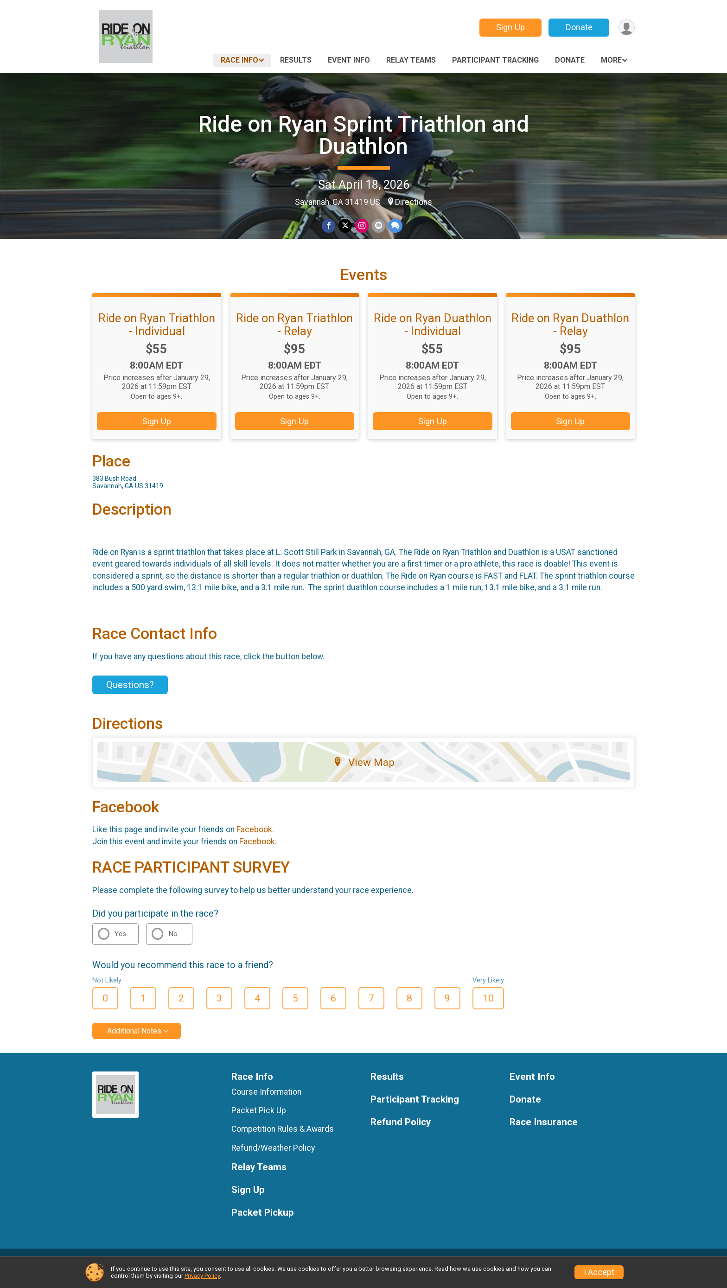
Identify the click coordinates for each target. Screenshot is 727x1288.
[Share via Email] (378, 226)
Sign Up (509, 27)
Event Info (349, 60)
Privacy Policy (202, 1275)
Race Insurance (544, 1133)
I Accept (599, 1272)
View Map (364, 773)
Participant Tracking (495, 60)
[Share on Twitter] (345, 226)
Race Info (239, 60)
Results (296, 60)
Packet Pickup (262, 1223)
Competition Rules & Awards (282, 1140)
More (611, 60)
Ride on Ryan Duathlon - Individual (432, 335)
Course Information (266, 1102)
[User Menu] (626, 27)
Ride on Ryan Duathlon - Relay (570, 335)
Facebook (254, 840)
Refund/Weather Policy (273, 1158)
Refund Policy (400, 1133)
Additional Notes (134, 1041)
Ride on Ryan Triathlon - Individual (156, 335)
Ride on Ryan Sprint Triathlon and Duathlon (363, 135)
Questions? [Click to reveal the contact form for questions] (130, 695)
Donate (578, 27)
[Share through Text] (395, 226)
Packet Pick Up (258, 1121)
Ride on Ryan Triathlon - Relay (294, 335)
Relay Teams (411, 60)
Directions (413, 202)
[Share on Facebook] (329, 226)
